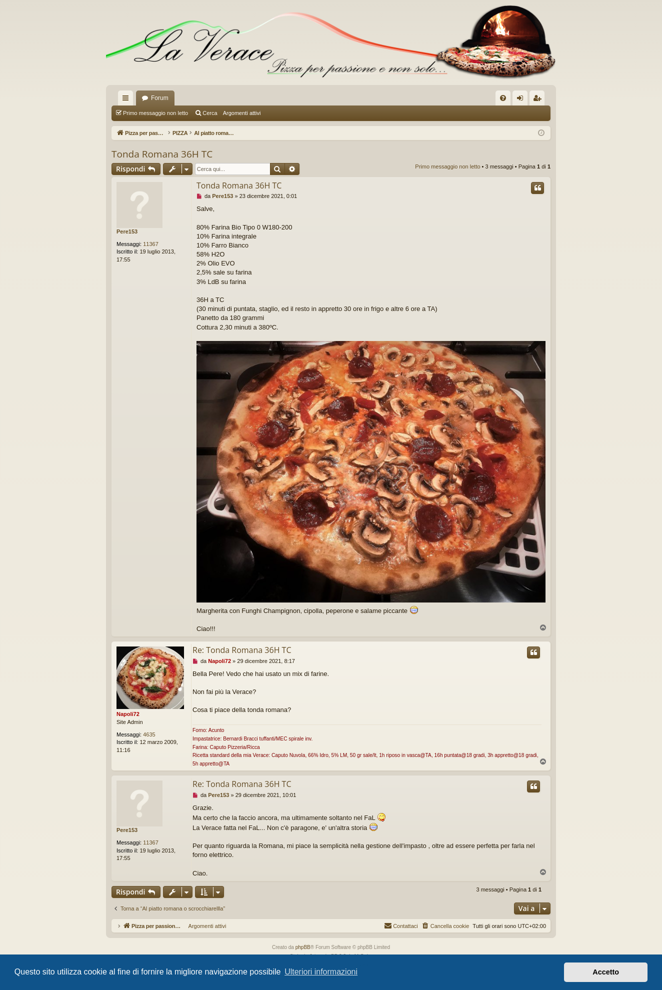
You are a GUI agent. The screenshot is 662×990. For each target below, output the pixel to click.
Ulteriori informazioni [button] (321, 972)
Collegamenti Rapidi (127, 100)
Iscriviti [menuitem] (539, 100)
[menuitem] (503, 98)
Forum (159, 98)
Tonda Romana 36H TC (162, 154)
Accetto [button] (605, 972)
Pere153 (127, 231)
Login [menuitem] (522, 100)
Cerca (209, 113)
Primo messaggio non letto (155, 113)
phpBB (303, 947)
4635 (149, 735)
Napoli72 (128, 714)
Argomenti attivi (242, 113)
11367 (150, 244)
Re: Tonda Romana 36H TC (242, 650)
